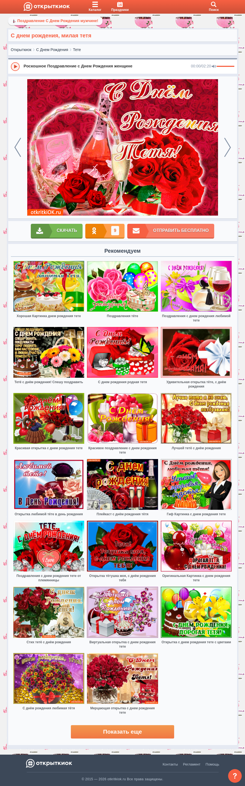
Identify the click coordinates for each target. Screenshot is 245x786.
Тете (77, 49)
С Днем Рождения (52, 49)
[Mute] (214, 66)
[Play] (15, 66)
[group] (122, 66)
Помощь (212, 764)
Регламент (192, 764)
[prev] (18, 147)
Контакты (170, 764)
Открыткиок (21, 49)
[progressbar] (225, 67)
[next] (227, 147)
